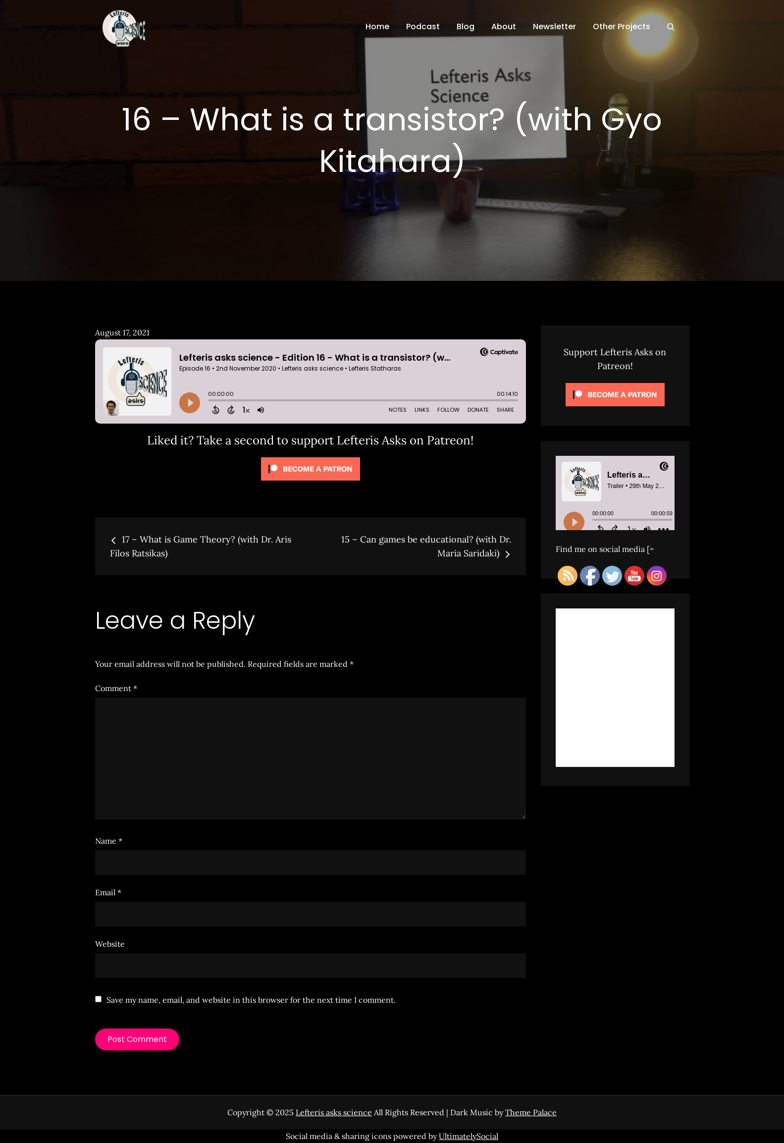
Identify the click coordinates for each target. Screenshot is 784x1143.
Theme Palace (531, 1112)
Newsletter (554, 26)
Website (110, 944)
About (503, 26)
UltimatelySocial (468, 1136)
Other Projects (621, 26)
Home (377, 26)
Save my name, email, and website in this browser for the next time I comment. (251, 1000)
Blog (465, 26)
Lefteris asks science (334, 1112)
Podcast (423, 26)
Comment (116, 688)
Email (108, 892)
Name (108, 841)
